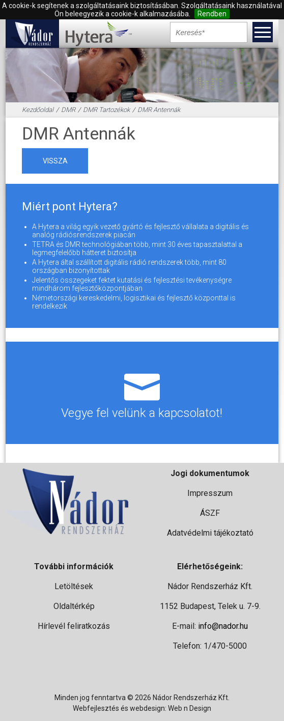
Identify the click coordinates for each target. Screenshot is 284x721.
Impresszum (210, 493)
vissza (55, 161)
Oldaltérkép (74, 606)
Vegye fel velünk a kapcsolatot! (141, 392)
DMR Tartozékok (106, 110)
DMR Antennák (158, 110)
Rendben (211, 14)
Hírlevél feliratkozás (74, 626)
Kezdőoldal (37, 110)
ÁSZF (210, 513)
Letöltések (73, 586)
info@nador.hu (223, 626)
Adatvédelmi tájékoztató (210, 533)
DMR (68, 110)
